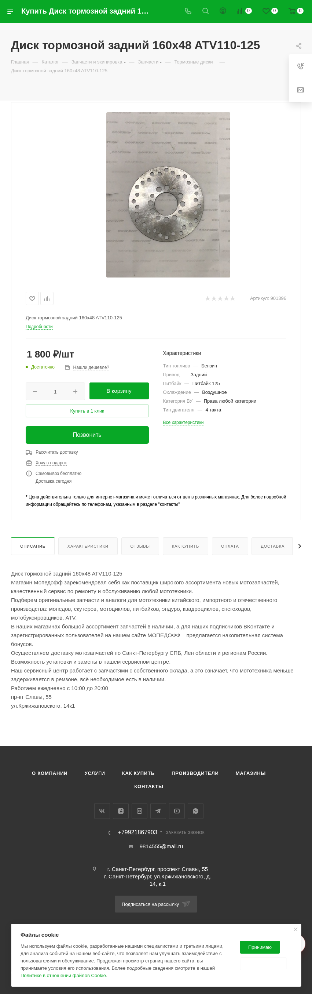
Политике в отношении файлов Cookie (63, 975)
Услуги (95, 773)
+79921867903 (137, 832)
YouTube (177, 811)
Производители (195, 773)
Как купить (185, 546)
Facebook (121, 811)
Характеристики (88, 546)
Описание (32, 546)
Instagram (139, 811)
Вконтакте (102, 811)
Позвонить (87, 435)
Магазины (251, 773)
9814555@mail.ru (161, 846)
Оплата (230, 546)
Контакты (148, 786)
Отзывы (140, 546)
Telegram (158, 811)
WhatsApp (195, 811)
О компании (49, 773)
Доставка (273, 546)
